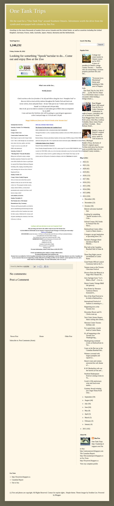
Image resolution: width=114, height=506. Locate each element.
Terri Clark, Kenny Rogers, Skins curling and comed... (94, 318)
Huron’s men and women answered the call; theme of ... (93, 363)
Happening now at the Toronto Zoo (91, 308)
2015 (85, 186)
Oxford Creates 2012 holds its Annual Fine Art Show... (93, 224)
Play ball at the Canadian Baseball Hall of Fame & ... (93, 249)
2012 (85, 196)
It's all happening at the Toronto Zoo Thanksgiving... (92, 336)
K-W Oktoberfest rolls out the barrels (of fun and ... (93, 369)
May (86, 411)
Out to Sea (15, 483)
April (87, 414)
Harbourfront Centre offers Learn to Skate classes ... (93, 230)
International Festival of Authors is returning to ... (93, 302)
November (88, 203)
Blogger (58, 495)
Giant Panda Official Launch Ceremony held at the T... (94, 263)
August (87, 400)
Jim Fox (97, 438)
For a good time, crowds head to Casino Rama (92, 329)
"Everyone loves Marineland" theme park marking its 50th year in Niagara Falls (92, 83)
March (87, 417)
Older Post (68, 336)
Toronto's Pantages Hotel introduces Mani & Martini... (92, 242)
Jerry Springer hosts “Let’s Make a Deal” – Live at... (93, 279)
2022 (85, 162)
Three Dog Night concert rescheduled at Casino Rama (92, 257)
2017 (85, 179)
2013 (85, 193)
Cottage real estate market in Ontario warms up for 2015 (97, 58)
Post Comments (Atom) (27, 340)
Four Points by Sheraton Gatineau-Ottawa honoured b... (92, 291)
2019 (85, 172)
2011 (84, 429)
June (86, 407)
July (86, 404)
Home (42, 336)
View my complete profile (89, 464)
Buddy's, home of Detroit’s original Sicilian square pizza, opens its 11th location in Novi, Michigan (93, 136)
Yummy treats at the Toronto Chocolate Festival (94, 268)
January (87, 424)
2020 (85, 169)
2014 (85, 189)
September (88, 397)
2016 (85, 182)
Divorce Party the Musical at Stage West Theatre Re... (94, 274)
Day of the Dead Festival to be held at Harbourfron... (93, 297)
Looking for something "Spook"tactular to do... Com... (93, 216)
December (88, 199)
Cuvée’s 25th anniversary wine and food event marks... (93, 383)
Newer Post (14, 336)
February (88, 421)
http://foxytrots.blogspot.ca (21, 477)
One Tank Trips (28, 11)
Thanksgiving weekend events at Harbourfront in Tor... (93, 343)
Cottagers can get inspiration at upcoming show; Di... (94, 235)
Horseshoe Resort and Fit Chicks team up (93, 313)
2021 (85, 165)
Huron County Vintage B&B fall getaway (94, 284)
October (88, 206)
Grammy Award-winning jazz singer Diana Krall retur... (93, 391)
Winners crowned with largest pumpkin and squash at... (92, 356)
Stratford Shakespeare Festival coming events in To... (93, 376)
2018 (85, 175)
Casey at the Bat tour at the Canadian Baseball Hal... (93, 349)
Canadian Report (17, 480)
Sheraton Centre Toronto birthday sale (92, 324)
